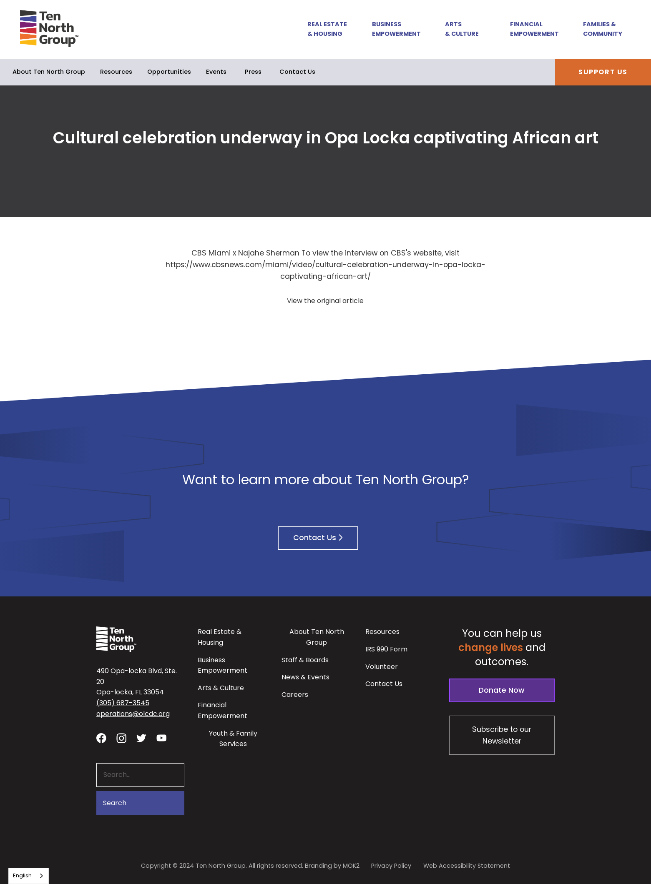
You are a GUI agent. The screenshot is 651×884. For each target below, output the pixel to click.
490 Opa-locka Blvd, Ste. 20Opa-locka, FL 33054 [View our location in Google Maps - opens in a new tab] (136, 681)
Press (253, 72)
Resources (116, 72)
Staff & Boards (305, 660)
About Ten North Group (49, 72)
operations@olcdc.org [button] (133, 714)
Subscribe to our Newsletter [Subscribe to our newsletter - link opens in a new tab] (501, 735)
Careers (295, 694)
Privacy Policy (391, 865)
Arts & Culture (462, 29)
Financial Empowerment (534, 29)
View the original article (325, 301)
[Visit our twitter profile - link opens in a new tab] (141, 737)
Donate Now (502, 690)
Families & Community (602, 29)
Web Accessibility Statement (466, 865)
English (22, 875)
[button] (322, 29)
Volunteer (381, 666)
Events (216, 72)
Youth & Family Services (233, 739)
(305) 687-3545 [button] (122, 703)
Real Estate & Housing (327, 29)
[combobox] (28, 876)
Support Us (603, 72)
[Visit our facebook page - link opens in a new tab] (101, 737)
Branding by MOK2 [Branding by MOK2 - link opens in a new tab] (332, 865)
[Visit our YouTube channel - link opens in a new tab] (161, 737)
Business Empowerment (396, 29)
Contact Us (297, 72)
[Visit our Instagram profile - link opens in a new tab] (121, 737)
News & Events (305, 677)
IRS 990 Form (386, 649)
